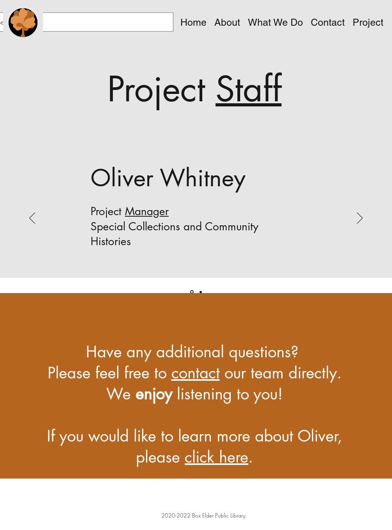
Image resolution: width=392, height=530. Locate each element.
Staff (249, 89)
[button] (227, 22)
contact (195, 373)
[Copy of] (201, 292)
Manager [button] (147, 211)
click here (216, 457)
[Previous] (32, 218)
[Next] (360, 218)
